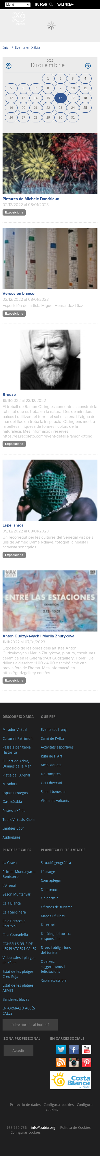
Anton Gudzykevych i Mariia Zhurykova (38, 636)
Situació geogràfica (56, 862)
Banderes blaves (16, 999)
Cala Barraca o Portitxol (14, 923)
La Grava (10, 862)
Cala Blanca (12, 903)
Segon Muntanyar (17, 894)
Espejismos (13, 525)
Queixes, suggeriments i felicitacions (53, 966)
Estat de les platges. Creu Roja (18, 974)
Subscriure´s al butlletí (30, 1024)
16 (60, 97)
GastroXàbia (12, 801)
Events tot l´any (54, 729)
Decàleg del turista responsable (56, 936)
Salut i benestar (53, 791)
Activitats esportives (57, 747)
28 (36, 117)
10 (73, 88)
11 (85, 88)
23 (60, 107)
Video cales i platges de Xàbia (19, 960)
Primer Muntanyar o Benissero (19, 874)
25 (85, 107)
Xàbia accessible (54, 980)
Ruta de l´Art (51, 756)
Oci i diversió (51, 782)
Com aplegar (51, 880)
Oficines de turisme (57, 907)
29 (48, 117)
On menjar (49, 889)
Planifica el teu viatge (63, 849)
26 (11, 117)
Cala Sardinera (14, 912)
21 (36, 107)
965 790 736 (16, 1127)
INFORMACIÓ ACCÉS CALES (19, 1011)
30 (60, 117)
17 (73, 97)
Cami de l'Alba (52, 738)
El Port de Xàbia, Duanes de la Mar (17, 764)
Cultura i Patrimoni (18, 738)
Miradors (10, 783)
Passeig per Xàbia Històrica (17, 750)
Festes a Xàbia (14, 810)
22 (48, 107)
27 (23, 117)
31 (73, 117)
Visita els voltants (55, 800)
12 (11, 97)
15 (48, 97)
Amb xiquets (51, 764)
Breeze (9, 394)
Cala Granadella (15, 934)
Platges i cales (17, 849)
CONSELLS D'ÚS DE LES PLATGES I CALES (19, 946)
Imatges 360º (13, 828)
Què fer (48, 716)
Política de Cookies (75, 1127)
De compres (50, 773)
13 (23, 97)
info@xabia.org (43, 1127)
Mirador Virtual (15, 729)
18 (85, 97)
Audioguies (11, 837)
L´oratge (48, 871)
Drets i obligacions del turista (56, 950)
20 (23, 107)
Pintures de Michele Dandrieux (31, 199)
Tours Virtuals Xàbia (18, 819)
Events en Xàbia (27, 47)
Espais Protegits (15, 792)
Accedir (18, 1050)
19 (11, 107)
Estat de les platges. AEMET (18, 988)
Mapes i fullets (53, 916)
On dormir (49, 898)
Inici (6, 47)
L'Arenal (9, 885)
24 (73, 107)
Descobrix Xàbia (18, 716)
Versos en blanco (18, 293)
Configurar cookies (59, 1104)
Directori (48, 924)
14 (36, 97)
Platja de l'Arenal (16, 775)
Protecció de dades (26, 1104)
